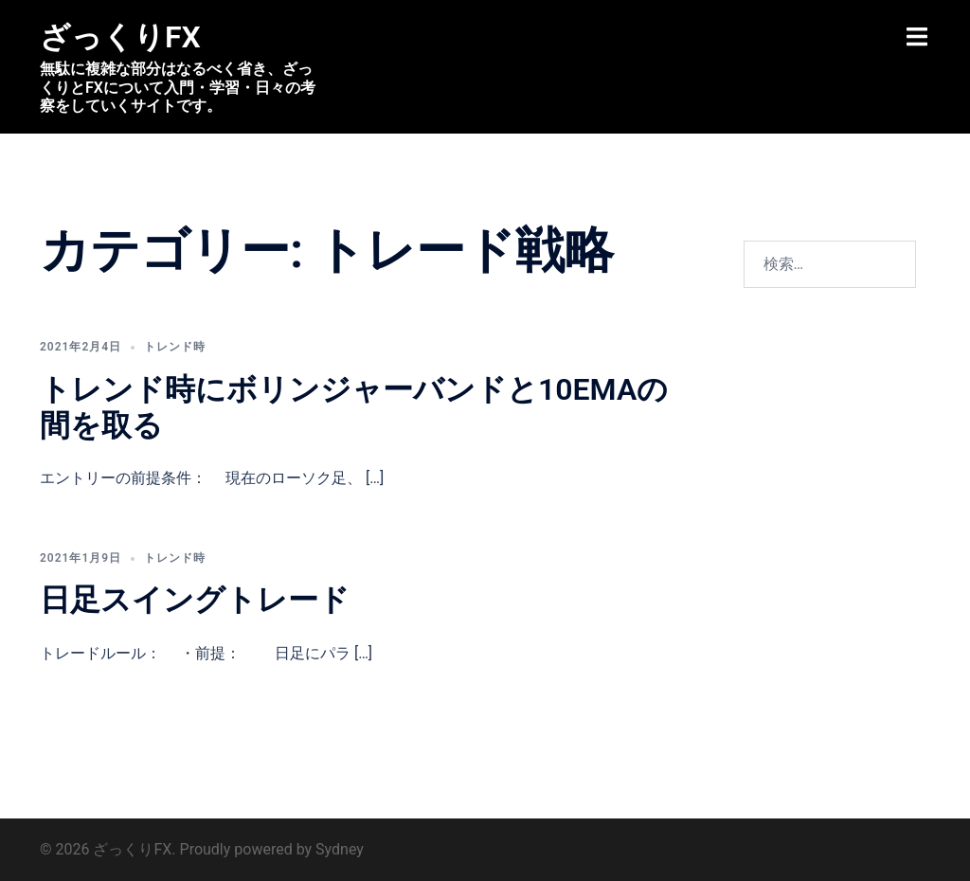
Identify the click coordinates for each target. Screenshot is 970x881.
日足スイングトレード (195, 600)
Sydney (339, 849)
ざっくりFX (120, 37)
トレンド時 (175, 346)
